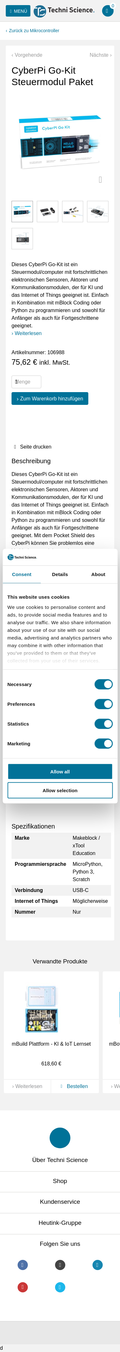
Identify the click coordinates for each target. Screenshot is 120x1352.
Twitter (60, 1287)
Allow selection (60, 790)
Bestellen (73, 1086)
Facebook (23, 1265)
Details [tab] (60, 574)
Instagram (60, 1265)
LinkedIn (97, 1265)
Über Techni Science (60, 1160)
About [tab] (98, 574)
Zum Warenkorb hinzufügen (51, 398)
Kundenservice (60, 1201)
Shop (60, 1181)
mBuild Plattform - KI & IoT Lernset (51, 1044)
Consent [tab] (21, 574)
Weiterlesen (28, 333)
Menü (17, 11)
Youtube (23, 1287)
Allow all (60, 771)
